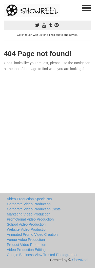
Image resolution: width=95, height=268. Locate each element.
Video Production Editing (26, 250)
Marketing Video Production (28, 214)
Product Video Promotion (26, 245)
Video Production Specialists (29, 199)
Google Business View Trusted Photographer (42, 255)
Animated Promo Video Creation (32, 234)
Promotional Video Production (30, 219)
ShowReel (80, 260)
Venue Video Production (26, 240)
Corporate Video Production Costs (34, 209)
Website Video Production (27, 229)
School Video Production (26, 224)
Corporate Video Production (29, 204)
